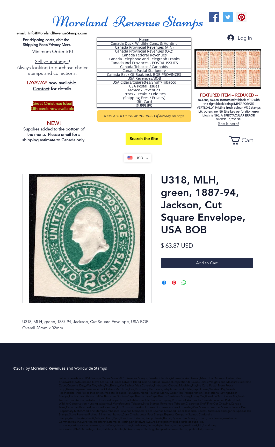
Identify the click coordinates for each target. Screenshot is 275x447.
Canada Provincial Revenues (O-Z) (144, 51)
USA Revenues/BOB (144, 78)
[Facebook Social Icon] (214, 17)
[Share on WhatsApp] (184, 283)
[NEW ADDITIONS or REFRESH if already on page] (144, 116)
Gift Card (144, 102)
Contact (41, 89)
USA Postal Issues (144, 86)
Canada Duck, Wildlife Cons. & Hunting (144, 43)
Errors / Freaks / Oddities (144, 94)
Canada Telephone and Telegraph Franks (144, 59)
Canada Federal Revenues (144, 55)
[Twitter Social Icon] (228, 17)
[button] (245, 140)
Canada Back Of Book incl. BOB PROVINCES (144, 74)
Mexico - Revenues (144, 90)
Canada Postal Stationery (144, 70)
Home (144, 39)
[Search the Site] (144, 139)
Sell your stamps (52, 61)
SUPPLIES (144, 105)
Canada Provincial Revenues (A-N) (144, 47)
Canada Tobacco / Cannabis (144, 67)
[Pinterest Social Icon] (241, 17)
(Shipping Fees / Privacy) (144, 98)
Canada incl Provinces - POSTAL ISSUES (144, 63)
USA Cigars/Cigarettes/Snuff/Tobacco (144, 82)
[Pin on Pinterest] (174, 283)
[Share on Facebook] (164, 283)
